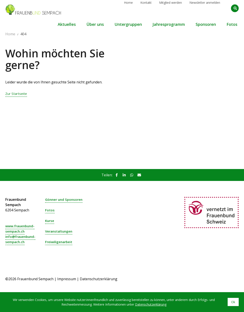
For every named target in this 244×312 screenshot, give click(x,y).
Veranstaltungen (59, 231)
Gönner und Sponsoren (65, 199)
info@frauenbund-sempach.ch (21, 239)
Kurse (50, 220)
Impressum (66, 278)
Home (128, 8)
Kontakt (146, 8)
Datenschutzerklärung (98, 278)
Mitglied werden (170, 8)
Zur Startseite (16, 93)
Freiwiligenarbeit (59, 241)
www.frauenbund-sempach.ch (21, 229)
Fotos (50, 210)
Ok (233, 302)
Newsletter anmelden (204, 8)
